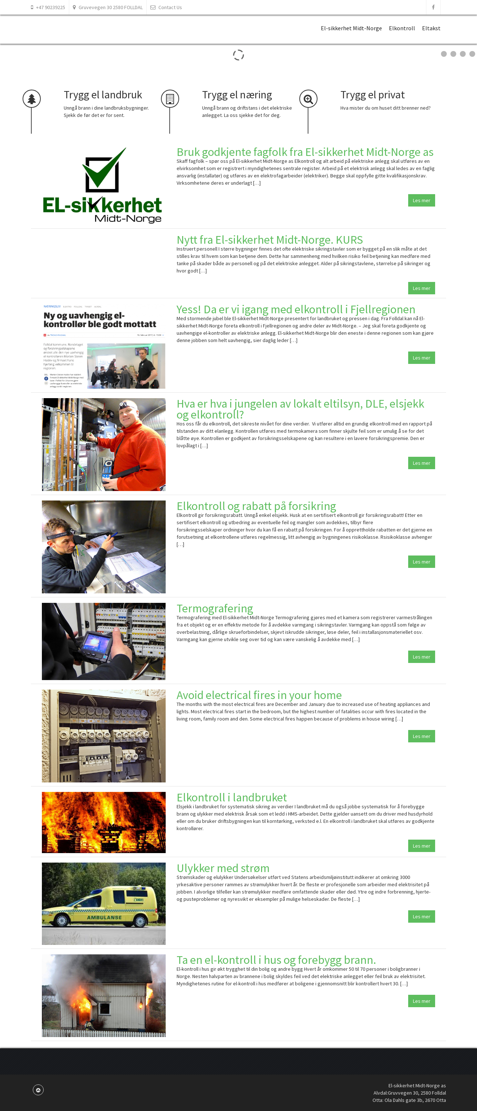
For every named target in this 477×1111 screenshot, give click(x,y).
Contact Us (166, 7)
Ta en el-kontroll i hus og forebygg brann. (276, 960)
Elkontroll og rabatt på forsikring (256, 506)
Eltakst (431, 28)
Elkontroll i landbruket (232, 797)
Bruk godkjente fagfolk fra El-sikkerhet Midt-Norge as (305, 152)
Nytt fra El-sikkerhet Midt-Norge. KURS (270, 239)
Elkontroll (402, 28)
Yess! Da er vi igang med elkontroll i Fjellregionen (296, 309)
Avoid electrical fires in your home (259, 695)
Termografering (215, 608)
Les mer (421, 200)
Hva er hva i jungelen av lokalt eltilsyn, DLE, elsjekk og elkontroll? (300, 409)
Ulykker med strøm (223, 868)
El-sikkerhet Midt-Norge (351, 28)
